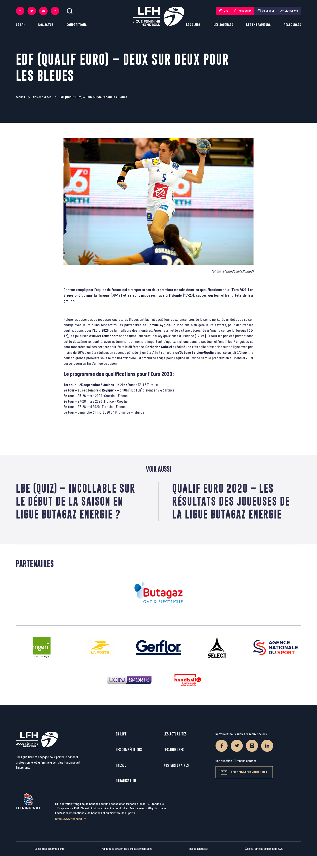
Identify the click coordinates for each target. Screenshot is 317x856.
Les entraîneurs (258, 25)
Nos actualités (42, 97)
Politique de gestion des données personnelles (126, 849)
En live (121, 734)
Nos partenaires (176, 765)
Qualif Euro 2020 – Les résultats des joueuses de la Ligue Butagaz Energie (231, 501)
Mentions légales (198, 849)
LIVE (223, 10)
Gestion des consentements (49, 849)
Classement (289, 10)
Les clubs (193, 25)
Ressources (292, 25)
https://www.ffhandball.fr (70, 819)
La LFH (20, 25)
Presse (121, 765)
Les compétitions (129, 750)
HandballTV (242, 10)
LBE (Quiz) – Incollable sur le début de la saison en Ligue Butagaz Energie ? (75, 501)
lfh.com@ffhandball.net (244, 772)
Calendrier (266, 10)
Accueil (20, 97)
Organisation (126, 781)
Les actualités (175, 734)
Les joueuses (223, 25)
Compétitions (76, 25)
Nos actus (45, 25)
